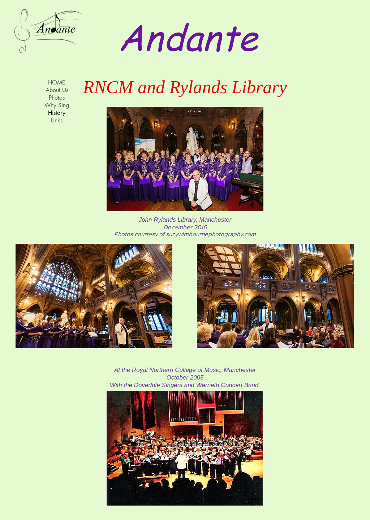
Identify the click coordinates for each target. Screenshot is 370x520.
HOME (56, 82)
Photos (57, 97)
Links (57, 120)
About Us (57, 90)
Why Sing (56, 105)
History (56, 113)
